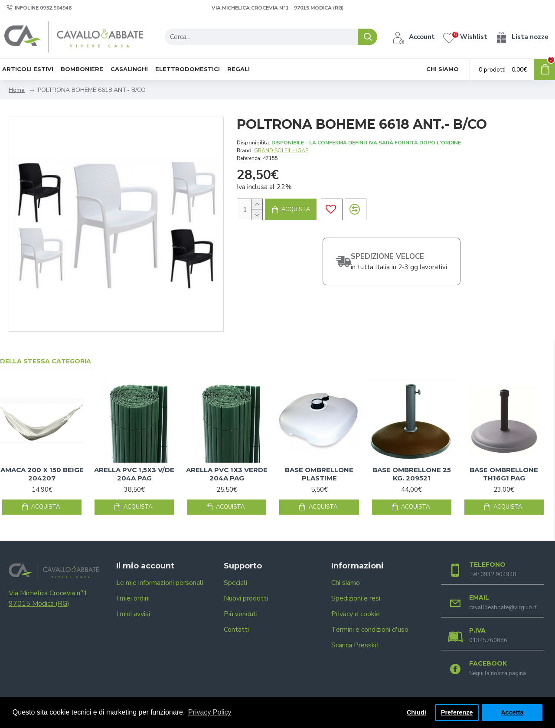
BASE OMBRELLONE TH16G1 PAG (504, 474)
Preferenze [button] (457, 712)
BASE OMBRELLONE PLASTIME (319, 474)
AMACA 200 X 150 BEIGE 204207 (42, 474)
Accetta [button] (512, 712)
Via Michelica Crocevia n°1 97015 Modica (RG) (48, 598)
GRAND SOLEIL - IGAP (281, 150)
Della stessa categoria (45, 361)
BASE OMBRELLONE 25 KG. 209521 (411, 474)
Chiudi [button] (416, 712)
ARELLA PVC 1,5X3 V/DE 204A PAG (134, 474)
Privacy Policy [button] (210, 712)
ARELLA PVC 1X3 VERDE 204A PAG (227, 474)
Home (17, 90)
